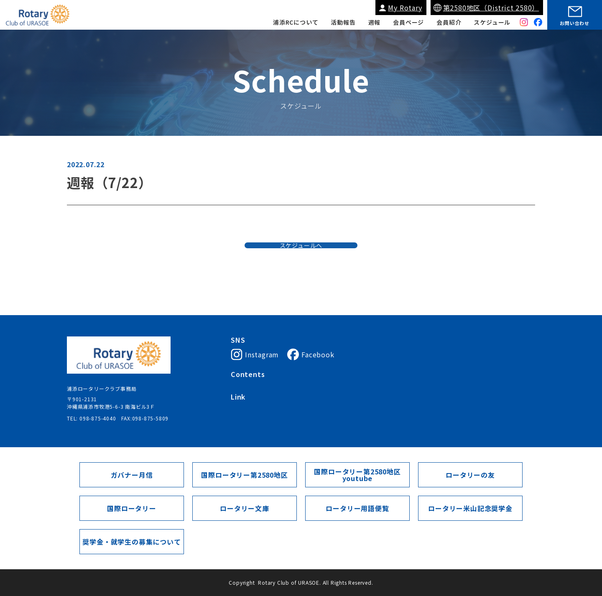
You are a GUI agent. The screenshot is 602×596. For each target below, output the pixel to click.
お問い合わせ (574, 23)
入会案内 (354, 386)
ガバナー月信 (132, 475)
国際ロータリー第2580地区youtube (357, 474)
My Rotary (405, 8)
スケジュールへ (301, 260)
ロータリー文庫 (244, 508)
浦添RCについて (295, 22)
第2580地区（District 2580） (491, 8)
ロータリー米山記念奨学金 (470, 508)
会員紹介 (448, 22)
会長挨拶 (324, 386)
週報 (374, 22)
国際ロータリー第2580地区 (344, 415)
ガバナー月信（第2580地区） (422, 415)
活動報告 (343, 22)
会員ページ (408, 22)
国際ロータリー (249, 415)
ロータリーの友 (470, 475)
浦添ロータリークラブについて (268, 386)
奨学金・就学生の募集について (131, 542)
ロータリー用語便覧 (357, 508)
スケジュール (492, 22)
